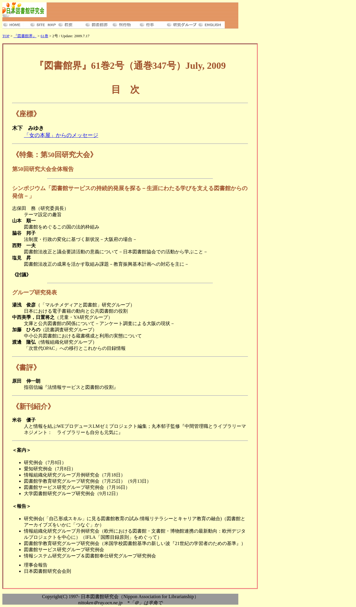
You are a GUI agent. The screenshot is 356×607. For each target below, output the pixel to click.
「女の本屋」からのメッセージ (61, 135)
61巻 (44, 36)
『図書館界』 (25, 36)
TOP (5, 36)
